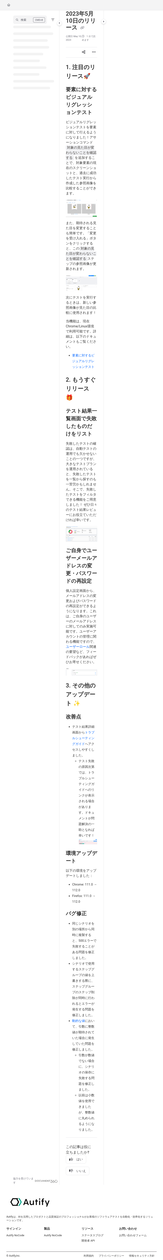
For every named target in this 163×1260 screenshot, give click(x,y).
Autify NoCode (15, 1235)
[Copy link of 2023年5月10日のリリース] (82, 28)
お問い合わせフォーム (133, 1235)
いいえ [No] (77, 1171)
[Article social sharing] (83, 52)
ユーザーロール (78, 647)
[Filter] (52, 19)
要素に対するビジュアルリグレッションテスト (83, 361)
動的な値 (78, 1021)
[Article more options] (93, 52)
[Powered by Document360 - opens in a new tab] (35, 1181)
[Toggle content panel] (103, 21)
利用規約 (89, 1255)
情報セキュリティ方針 (142, 1255)
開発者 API (88, 1240)
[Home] (8, 5)
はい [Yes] (76, 1159)
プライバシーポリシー (111, 1255)
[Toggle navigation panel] (59, 23)
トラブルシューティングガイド (83, 738)
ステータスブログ (93, 1235)
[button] (30, 19)
